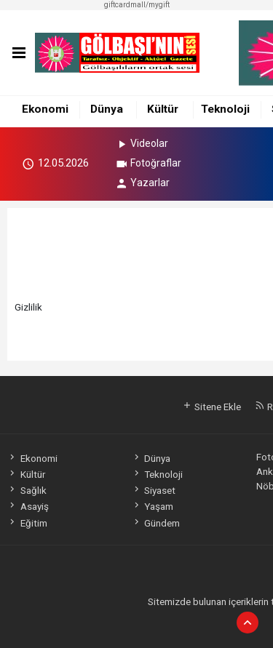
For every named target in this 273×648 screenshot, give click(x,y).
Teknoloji (225, 109)
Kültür (162, 109)
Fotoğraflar (148, 163)
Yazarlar (142, 182)
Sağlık (26, 490)
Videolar (141, 143)
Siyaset (153, 490)
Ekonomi (45, 109)
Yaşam (152, 506)
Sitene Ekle (211, 406)
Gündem (156, 523)
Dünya (106, 109)
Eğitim (27, 523)
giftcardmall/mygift (137, 5)
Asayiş (27, 506)
